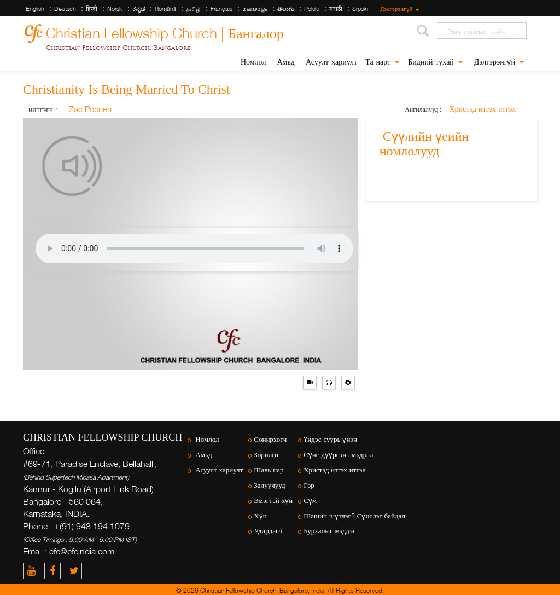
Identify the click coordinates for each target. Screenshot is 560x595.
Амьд (284, 62)
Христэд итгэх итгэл (482, 108)
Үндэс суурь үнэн (330, 439)
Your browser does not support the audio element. (194, 248)
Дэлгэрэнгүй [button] (497, 62)
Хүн (260, 516)
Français (221, 9)
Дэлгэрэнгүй (399, 9)
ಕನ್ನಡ (138, 9)
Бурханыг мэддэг (329, 531)
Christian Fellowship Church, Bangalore (118, 47)
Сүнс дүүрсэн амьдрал (338, 454)
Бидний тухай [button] (435, 62)
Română (165, 9)
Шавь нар (268, 470)
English (35, 9)
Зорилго (266, 454)
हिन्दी (91, 9)
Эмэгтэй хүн (273, 500)
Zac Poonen (89, 109)
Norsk (114, 9)
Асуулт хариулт (330, 62)
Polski (311, 9)
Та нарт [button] (382, 62)
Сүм (310, 500)
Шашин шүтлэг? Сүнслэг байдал (354, 516)
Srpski (360, 9)
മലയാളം (254, 9)
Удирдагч (268, 531)
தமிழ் (193, 9)
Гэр (309, 485)
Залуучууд (269, 485)
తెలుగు (285, 9)
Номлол (252, 62)
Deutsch (65, 9)
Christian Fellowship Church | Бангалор (165, 31)
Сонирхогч (270, 439)
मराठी (335, 9)
